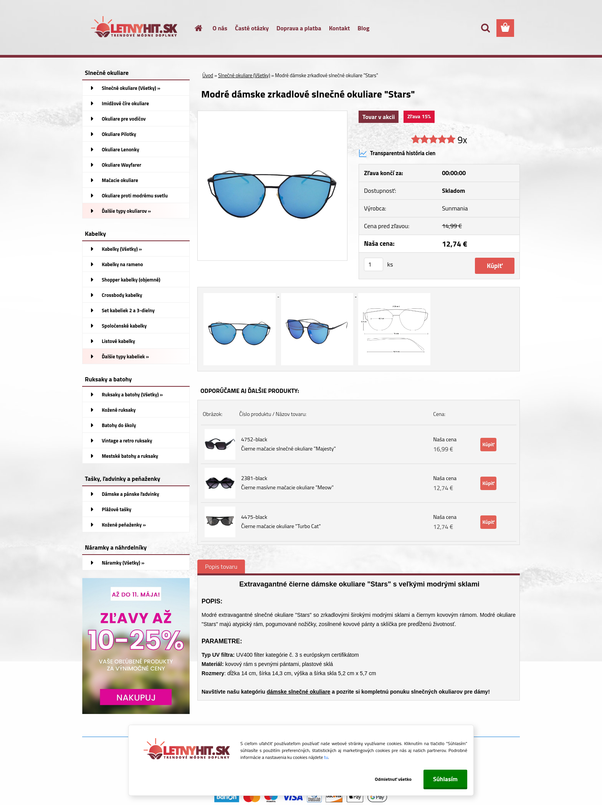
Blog (363, 28)
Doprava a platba (298, 28)
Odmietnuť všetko (392, 779)
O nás (220, 28)
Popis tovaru (221, 566)
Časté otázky (252, 28)
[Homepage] (194, 28)
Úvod (207, 75)
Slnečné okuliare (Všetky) (244, 75)
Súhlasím (445, 778)
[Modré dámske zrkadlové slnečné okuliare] (272, 114)
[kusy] (373, 264)
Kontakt (339, 28)
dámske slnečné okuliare (299, 692)
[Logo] (135, 28)
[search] (485, 28)
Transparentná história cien (397, 153)
